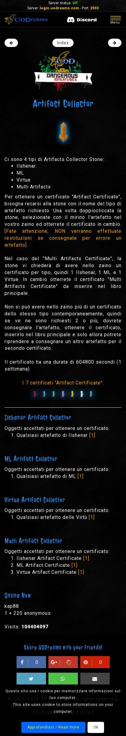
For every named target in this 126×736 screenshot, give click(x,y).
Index (63, 42)
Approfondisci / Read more (53, 727)
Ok (96, 727)
